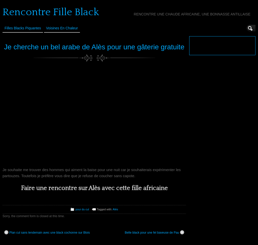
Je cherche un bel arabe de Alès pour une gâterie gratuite (94, 47)
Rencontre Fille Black (51, 12)
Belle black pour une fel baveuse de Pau (154, 232)
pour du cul (82, 209)
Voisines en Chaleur (62, 28)
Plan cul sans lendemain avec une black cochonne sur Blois (47, 232)
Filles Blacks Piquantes (23, 28)
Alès (115, 209)
